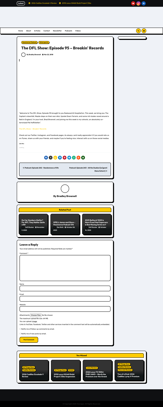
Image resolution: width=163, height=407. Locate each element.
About (28, 31)
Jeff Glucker (28, 227)
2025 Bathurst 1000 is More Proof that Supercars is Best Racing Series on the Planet (96, 223)
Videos (78, 31)
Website (23, 305)
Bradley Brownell (67, 196)
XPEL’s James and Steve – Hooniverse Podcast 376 (64, 223)
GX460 (71, 370)
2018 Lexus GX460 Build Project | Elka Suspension (64, 375)
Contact (46, 31)
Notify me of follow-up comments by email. (37, 329)
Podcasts (68, 31)
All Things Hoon (28, 367)
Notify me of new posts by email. (33, 334)
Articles (37, 31)
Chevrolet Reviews (125, 370)
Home (20, 31)
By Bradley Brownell (31, 55)
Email (22, 294)
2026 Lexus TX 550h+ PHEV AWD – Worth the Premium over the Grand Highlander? (96, 375)
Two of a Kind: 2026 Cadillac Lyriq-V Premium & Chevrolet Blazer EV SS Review (128, 377)
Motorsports (43, 42)
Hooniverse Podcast (29, 42)
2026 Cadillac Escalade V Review (33, 375)
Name (22, 284)
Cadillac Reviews (29, 370)
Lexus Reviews (92, 368)
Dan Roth (58, 227)
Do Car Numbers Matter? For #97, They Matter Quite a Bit (33, 222)
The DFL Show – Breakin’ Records (32, 129)
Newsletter (57, 31)
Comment (24, 253)
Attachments (25, 315)
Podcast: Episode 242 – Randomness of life (41, 168)
